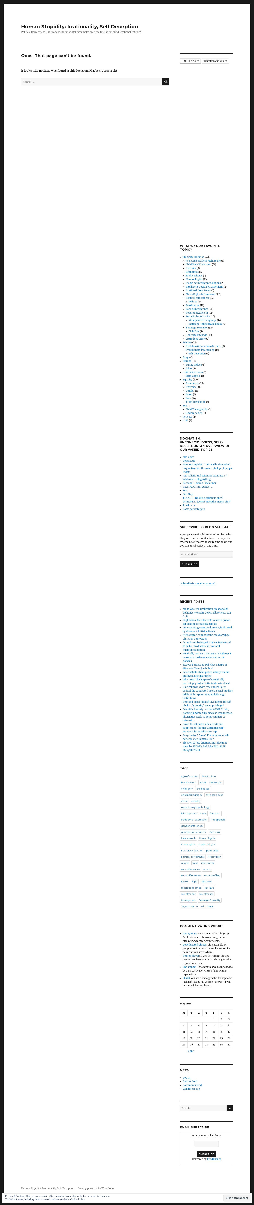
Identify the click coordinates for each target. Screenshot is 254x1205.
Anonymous (190, 933)
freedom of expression (194, 819)
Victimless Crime (196, 338)
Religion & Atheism (197, 312)
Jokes (189, 368)
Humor (187, 361)
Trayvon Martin (189, 906)
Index (186, 471)
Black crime (209, 776)
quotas (185, 863)
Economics (192, 271)
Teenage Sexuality (197, 327)
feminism (215, 813)
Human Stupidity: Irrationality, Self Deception (79, 27)
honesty (187, 416)
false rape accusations (193, 813)
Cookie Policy (77, 1199)
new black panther (192, 850)
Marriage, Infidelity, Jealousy (205, 323)
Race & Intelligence (197, 309)
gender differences (192, 825)
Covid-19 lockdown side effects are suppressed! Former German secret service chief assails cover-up (203, 728)
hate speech (188, 838)
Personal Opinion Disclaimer (199, 483)
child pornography (191, 794)
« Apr (190, 1051)
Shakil (186, 978)
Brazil (203, 782)
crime (184, 801)
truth (185, 420)
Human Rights (194, 279)
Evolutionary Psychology (200, 349)
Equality (187, 379)
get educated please (194, 944)
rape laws (206, 881)
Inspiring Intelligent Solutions (203, 283)
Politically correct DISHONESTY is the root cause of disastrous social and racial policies (207, 657)
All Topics (188, 457)
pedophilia (212, 850)
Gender (190, 390)
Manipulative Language (202, 320)
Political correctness (197, 297)
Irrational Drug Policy (198, 290)
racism (185, 881)
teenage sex (188, 900)
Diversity (191, 268)
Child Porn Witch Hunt (198, 264)
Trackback (189, 505)
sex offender (188, 893)
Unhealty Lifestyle (196, 335)
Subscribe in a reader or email (197, 583)
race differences (190, 869)
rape (194, 881)
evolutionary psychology (195, 807)
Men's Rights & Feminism (200, 294)
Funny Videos (194, 364)
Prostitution (192, 305)
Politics (193, 301)
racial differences (191, 875)
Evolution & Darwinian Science (203, 346)
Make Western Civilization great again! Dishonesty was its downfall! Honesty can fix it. (207, 613)
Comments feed (192, 1085)
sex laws (209, 887)
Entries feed (190, 1081)
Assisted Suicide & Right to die (203, 260)
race (195, 863)
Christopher (189, 967)
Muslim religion (207, 844)
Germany (214, 832)
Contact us (189, 460)
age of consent (189, 776)
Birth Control (193, 375)
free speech (218, 819)
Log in (186, 1077)
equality (196, 801)
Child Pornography (197, 409)
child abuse (203, 788)
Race (188, 398)
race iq (207, 869)
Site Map (188, 494)
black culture (188, 782)
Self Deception (197, 353)
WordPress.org (191, 1088)
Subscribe (189, 564)
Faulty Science (194, 275)
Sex (185, 405)
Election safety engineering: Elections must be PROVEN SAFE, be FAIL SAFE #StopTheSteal (205, 746)
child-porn (187, 788)
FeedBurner (214, 1159)
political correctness (192, 856)
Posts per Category (194, 509)
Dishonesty (192, 383)
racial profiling (212, 875)
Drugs (186, 357)
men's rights (188, 844)
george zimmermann (193, 832)
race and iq (207, 863)
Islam (189, 394)
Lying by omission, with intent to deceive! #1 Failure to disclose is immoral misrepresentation (207, 646)
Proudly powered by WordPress (95, 1188)
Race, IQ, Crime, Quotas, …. (198, 486)
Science (187, 342)
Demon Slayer (191, 955)
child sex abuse (214, 794)
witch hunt (207, 906)
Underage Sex (194, 413)
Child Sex (194, 331)
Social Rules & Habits (198, 316)
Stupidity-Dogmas (193, 257)
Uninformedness (193, 372)
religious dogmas (191, 887)
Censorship (215, 782)
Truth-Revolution (195, 401)
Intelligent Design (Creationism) (204, 286)
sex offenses (206, 893)
